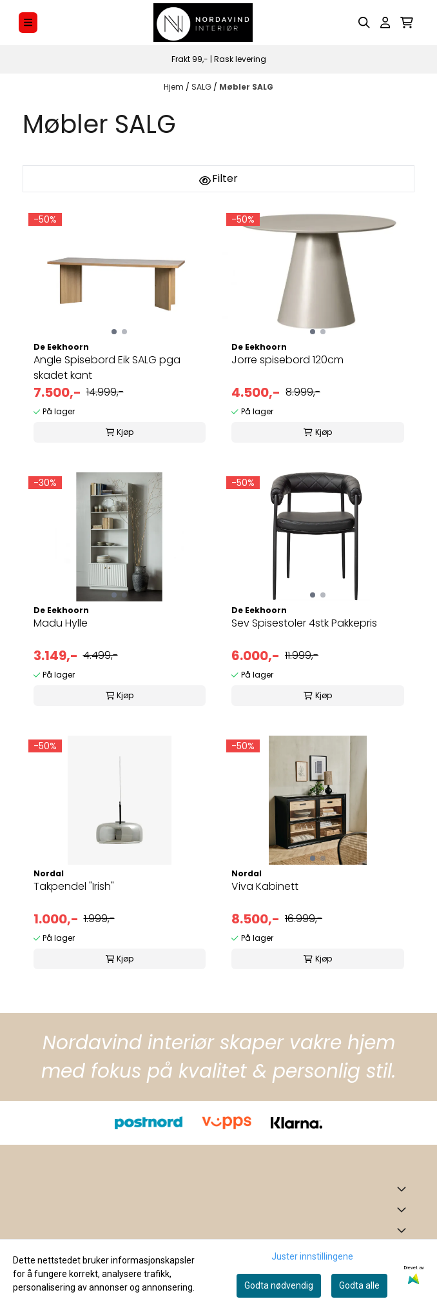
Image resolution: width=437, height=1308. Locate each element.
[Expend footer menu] (404, 1209)
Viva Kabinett (264, 886)
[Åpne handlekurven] (406, 23)
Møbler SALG (246, 86)
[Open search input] (364, 22)
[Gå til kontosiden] (385, 23)
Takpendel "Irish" (74, 886)
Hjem (175, 86)
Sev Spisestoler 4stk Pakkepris (304, 623)
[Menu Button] (28, 22)
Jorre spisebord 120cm (287, 359)
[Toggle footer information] (404, 1188)
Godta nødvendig (278, 1285)
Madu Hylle (61, 623)
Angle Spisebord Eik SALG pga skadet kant (107, 367)
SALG (202, 86)
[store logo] (202, 22)
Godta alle (359, 1285)
